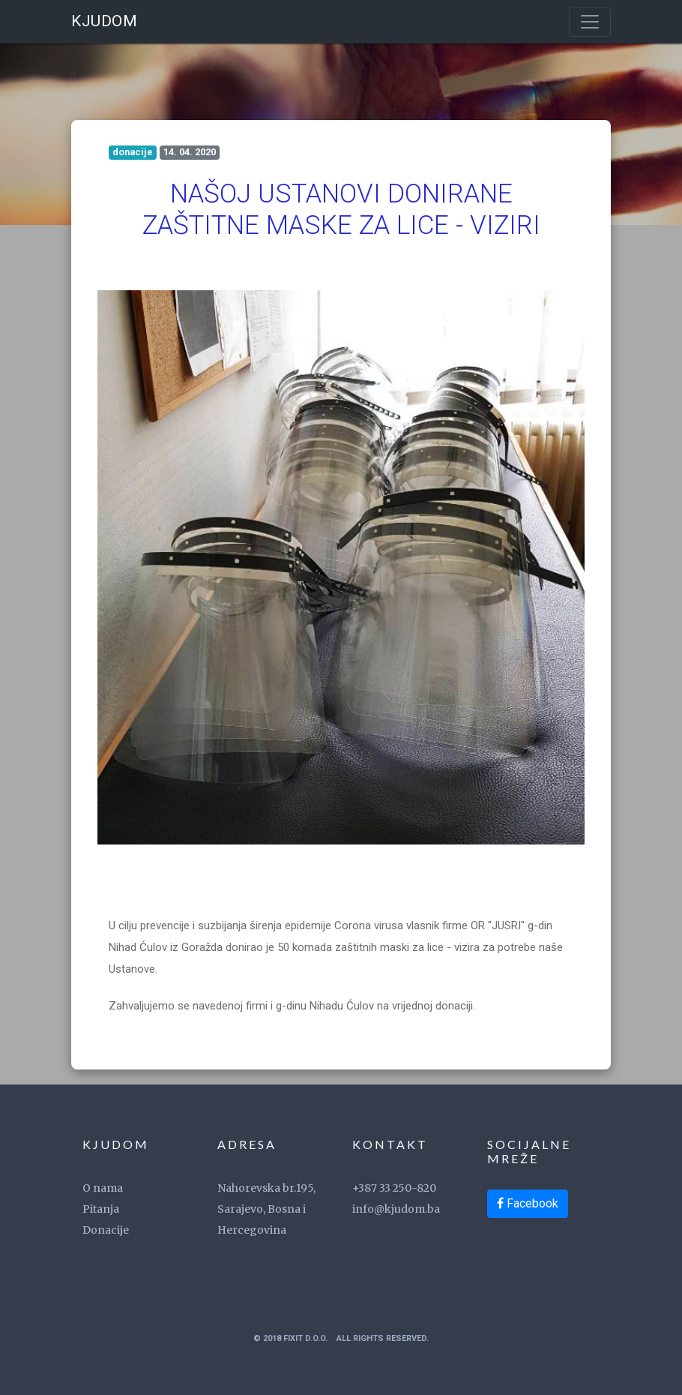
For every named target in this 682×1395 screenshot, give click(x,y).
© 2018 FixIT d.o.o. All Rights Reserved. (341, 1338)
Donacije (105, 1230)
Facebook (527, 1203)
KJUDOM (104, 21)
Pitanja (100, 1209)
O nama (102, 1188)
